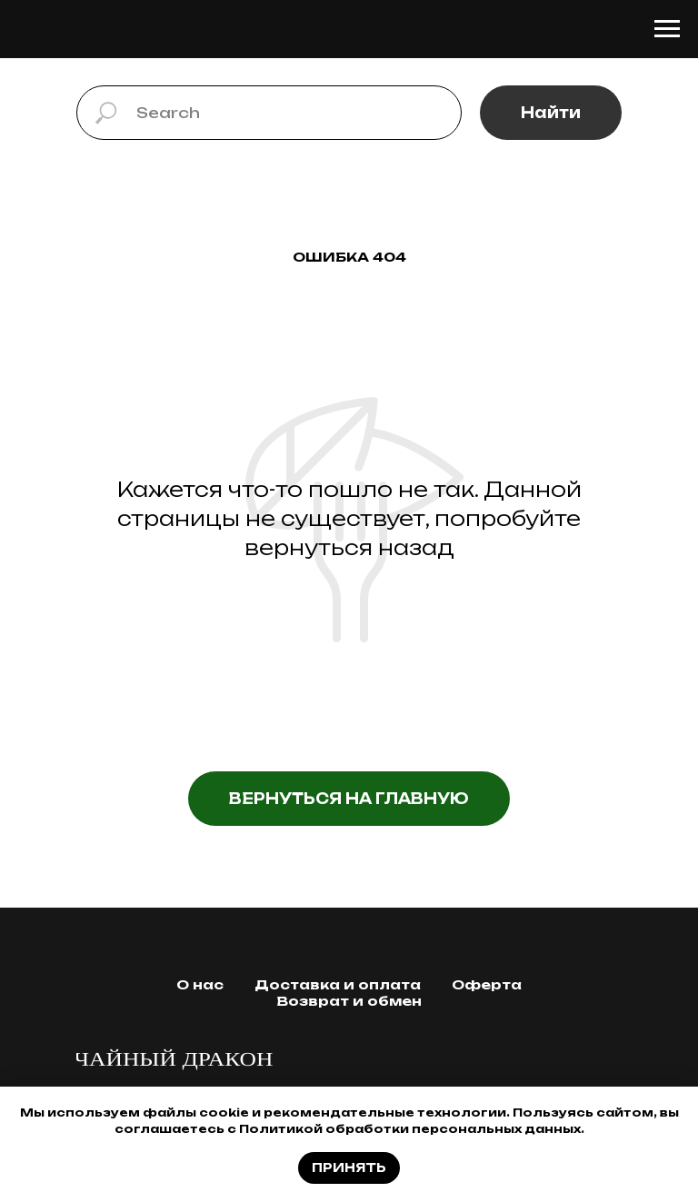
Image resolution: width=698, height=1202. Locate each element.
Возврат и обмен (349, 1000)
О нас (200, 984)
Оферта (487, 984)
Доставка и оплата (337, 984)
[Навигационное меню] (667, 29)
